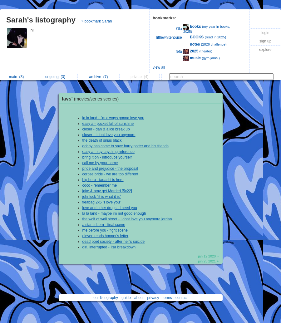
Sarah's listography (41, 20)
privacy (153, 298)
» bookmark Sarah (96, 21)
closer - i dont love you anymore (109, 135)
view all (159, 67)
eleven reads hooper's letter (105, 236)
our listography (105, 298)
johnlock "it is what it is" (101, 196)
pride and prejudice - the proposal (110, 168)
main (16, 77)
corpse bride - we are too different (110, 174)
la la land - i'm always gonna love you (113, 118)
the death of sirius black (102, 140)
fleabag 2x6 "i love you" (101, 202)
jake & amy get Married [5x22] (107, 191)
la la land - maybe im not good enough (114, 213)
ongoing (55, 77)
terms (167, 298)
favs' (92, 98)
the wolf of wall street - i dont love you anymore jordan (127, 219)
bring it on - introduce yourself (107, 157)
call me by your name (100, 163)
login (265, 33)
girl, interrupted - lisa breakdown (109, 247)
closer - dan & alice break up (106, 129)
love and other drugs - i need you (109, 208)
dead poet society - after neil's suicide (113, 241)
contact (181, 298)
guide (126, 298)
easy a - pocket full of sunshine (108, 123)
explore (265, 49)
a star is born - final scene (103, 225)
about (139, 298)
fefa (179, 51)
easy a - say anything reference (108, 151)
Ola (179, 29)
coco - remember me (99, 185)
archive (98, 77)
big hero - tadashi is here (103, 180)
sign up (265, 41)
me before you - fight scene (105, 230)
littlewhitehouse (169, 37)
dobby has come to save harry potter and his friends (125, 146)
